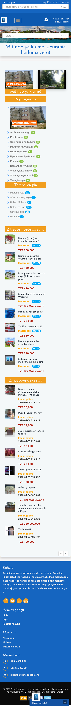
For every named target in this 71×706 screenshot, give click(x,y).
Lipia (5, 615)
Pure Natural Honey (30, 412)
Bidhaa (7, 642)
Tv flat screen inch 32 (30, 326)
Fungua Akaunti (11, 623)
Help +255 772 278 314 (55, 2)
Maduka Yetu (20, 192)
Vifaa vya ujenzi (26, 487)
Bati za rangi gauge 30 (30, 311)
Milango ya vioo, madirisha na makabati (30, 360)
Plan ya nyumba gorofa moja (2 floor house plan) (31, 276)
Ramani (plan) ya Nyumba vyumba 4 (29, 239)
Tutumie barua (11, 646)
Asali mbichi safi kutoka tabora (31, 432)
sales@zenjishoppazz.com (24, 674)
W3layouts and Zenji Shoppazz (25, 692)
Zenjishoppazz (9, 2)
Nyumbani (9, 638)
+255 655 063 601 (18, 667)
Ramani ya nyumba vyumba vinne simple (29, 257)
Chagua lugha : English (53, 692)
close (65, 702)
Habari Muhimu (20, 202)
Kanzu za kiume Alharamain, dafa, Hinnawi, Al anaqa (28, 392)
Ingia (5, 619)
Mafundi (17, 216)
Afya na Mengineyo (23, 197)
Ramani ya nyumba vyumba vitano (28, 343)
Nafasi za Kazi (21, 207)
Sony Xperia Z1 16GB (29, 469)
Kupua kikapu (62, 21)
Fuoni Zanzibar (17, 660)
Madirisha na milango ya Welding (31, 295)
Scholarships (20, 211)
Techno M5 (24, 529)
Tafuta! (63, 6)
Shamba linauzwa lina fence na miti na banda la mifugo (32, 508)
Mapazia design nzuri (29, 451)
